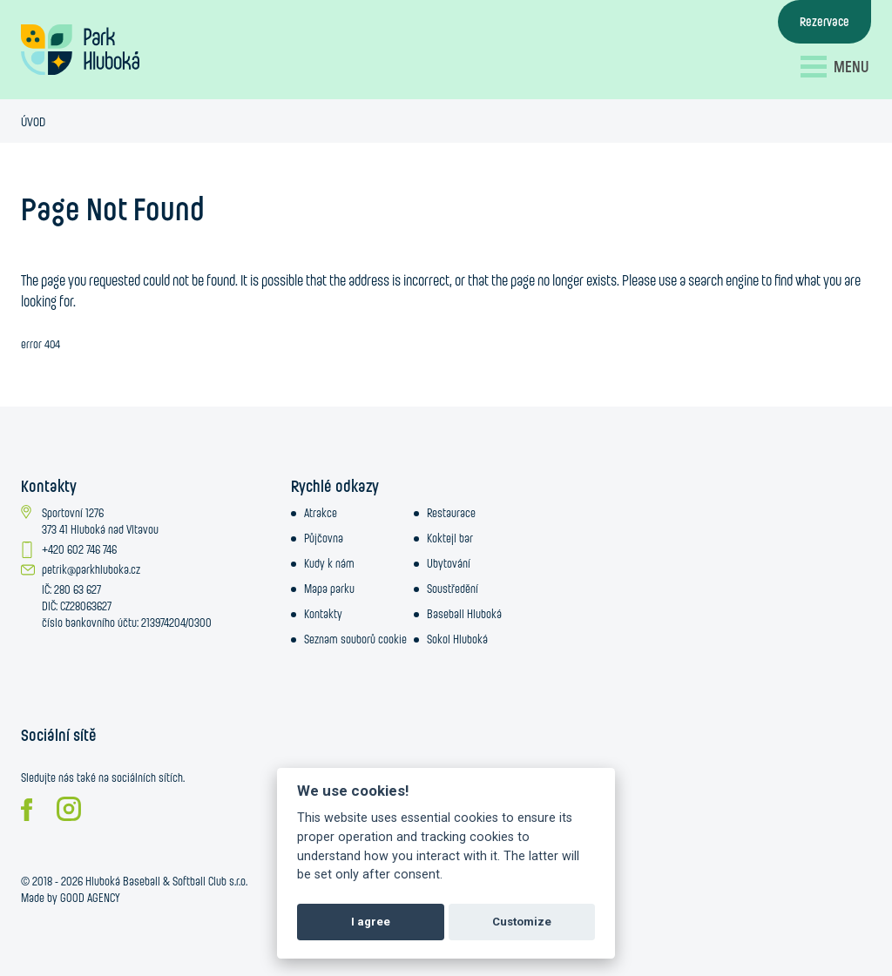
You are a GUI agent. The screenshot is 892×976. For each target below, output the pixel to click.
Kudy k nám (329, 563)
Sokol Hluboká (457, 639)
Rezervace (824, 21)
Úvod (33, 121)
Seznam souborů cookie (355, 639)
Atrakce (320, 513)
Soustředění (452, 589)
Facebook (26, 809)
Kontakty (323, 614)
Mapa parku (329, 589)
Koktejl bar (450, 538)
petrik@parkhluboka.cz (91, 569)
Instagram (69, 809)
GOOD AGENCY (90, 898)
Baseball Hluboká (464, 614)
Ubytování (448, 563)
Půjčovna (323, 538)
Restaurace (451, 513)
